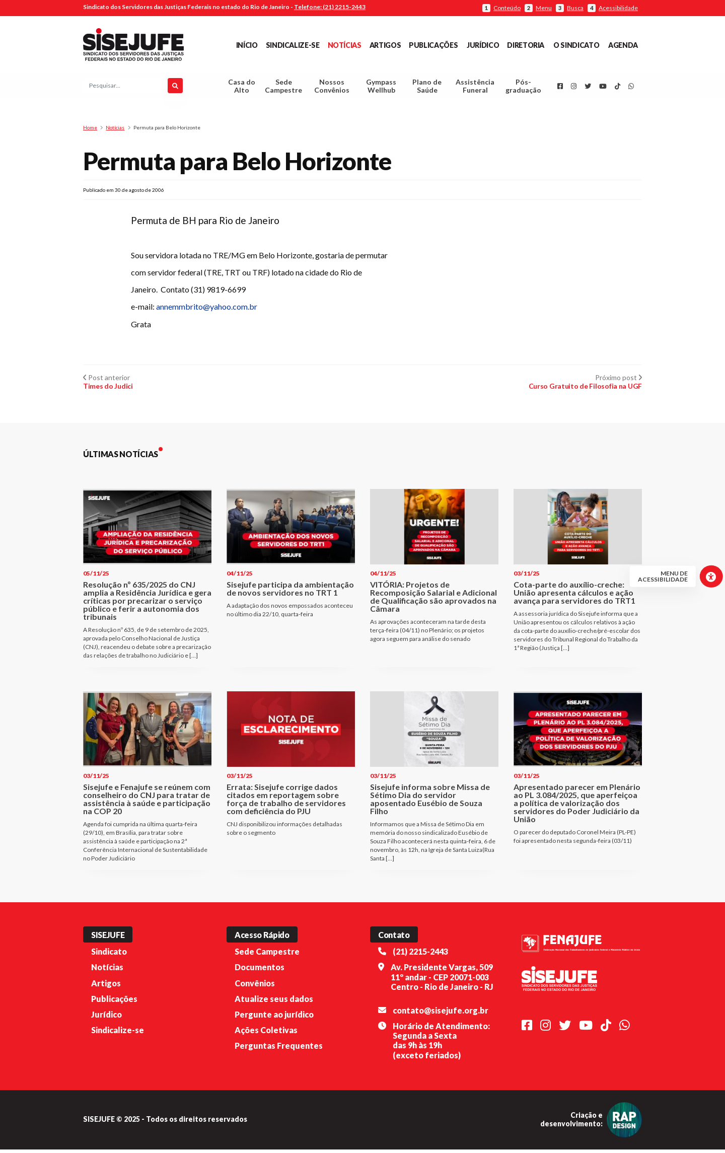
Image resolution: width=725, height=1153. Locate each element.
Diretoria (525, 45)
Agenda (623, 45)
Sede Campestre (283, 88)
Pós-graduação (523, 88)
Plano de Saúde (427, 88)
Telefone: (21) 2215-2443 (330, 7)
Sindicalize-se (293, 45)
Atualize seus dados (274, 1002)
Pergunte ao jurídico (274, 1018)
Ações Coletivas (266, 1033)
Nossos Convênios (331, 88)
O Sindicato (576, 45)
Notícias (344, 45)
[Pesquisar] (175, 87)
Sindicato (109, 955)
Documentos (259, 970)
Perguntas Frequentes (279, 1049)
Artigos (385, 45)
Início (247, 45)
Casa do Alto (241, 88)
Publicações (433, 45)
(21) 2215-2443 (420, 955)
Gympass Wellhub (381, 88)
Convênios (255, 986)
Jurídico (483, 45)
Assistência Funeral (475, 88)
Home (90, 131)
